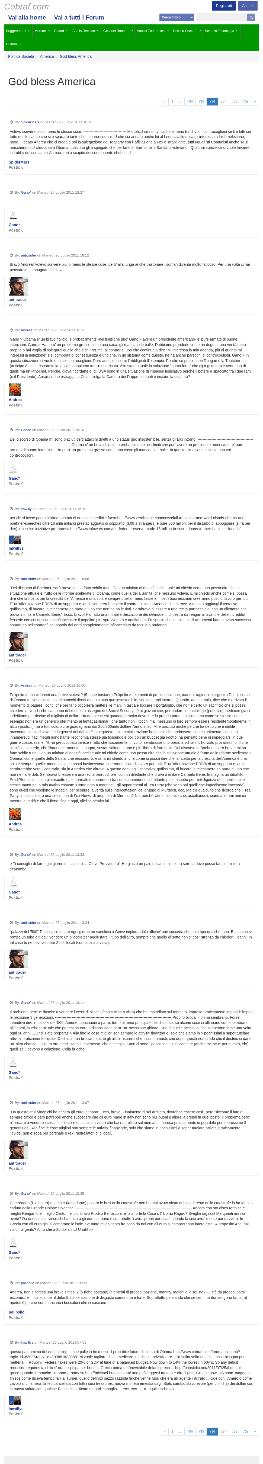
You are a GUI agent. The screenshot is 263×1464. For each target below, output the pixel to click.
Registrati (224, 6)
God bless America (76, 56)
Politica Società (184, 31)
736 (212, 101)
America (47, 56)
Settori (59, 31)
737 (223, 101)
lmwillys (27, 509)
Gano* (26, 192)
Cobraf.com (26, 6)
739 (245, 101)
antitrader (28, 255)
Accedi (248, 6)
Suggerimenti (16, 31)
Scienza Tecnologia (219, 31)
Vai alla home (27, 17)
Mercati (40, 31)
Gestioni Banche (115, 31)
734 (190, 101)
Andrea (27, 330)
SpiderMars (30, 122)
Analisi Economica (151, 31)
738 (234, 101)
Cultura (11, 44)
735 (201, 101)
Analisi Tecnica (83, 31)
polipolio (27, 1283)
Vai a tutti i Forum (79, 17)
